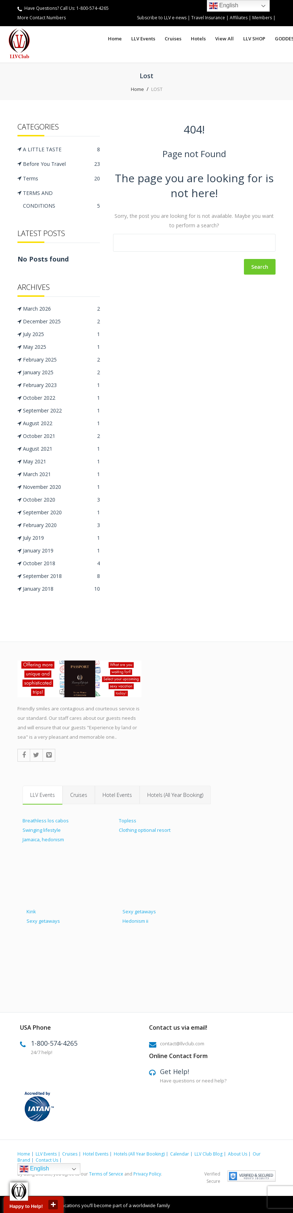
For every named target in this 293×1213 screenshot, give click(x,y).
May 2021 (61, 461)
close (53, 1204)
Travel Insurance (208, 18)
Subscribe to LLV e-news (161, 18)
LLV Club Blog (208, 1153)
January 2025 (61, 372)
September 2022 (61, 410)
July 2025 (61, 334)
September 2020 (61, 512)
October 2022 (61, 397)
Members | (264, 18)
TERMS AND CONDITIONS (61, 200)
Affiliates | (241, 18)
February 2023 (61, 385)
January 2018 (61, 588)
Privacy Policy (147, 1173)
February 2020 (61, 525)
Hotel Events (117, 794)
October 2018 (61, 563)
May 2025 (61, 347)
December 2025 (61, 321)
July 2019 (61, 537)
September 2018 (61, 576)
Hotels (198, 38)
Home (115, 38)
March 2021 (61, 474)
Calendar (179, 1153)
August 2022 (61, 423)
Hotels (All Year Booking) (175, 794)
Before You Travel (61, 163)
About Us (237, 1153)
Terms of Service (106, 1173)
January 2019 (61, 550)
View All (224, 38)
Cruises (173, 38)
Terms (61, 178)
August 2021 (61, 448)
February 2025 (61, 359)
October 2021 (61, 436)
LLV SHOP (254, 38)
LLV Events (143, 38)
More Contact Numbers (41, 18)
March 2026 (61, 308)
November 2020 (61, 487)
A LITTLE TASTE (61, 149)
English (34, 1168)
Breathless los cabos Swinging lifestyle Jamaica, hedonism (46, 829)
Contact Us (47, 1160)
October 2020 (61, 499)
